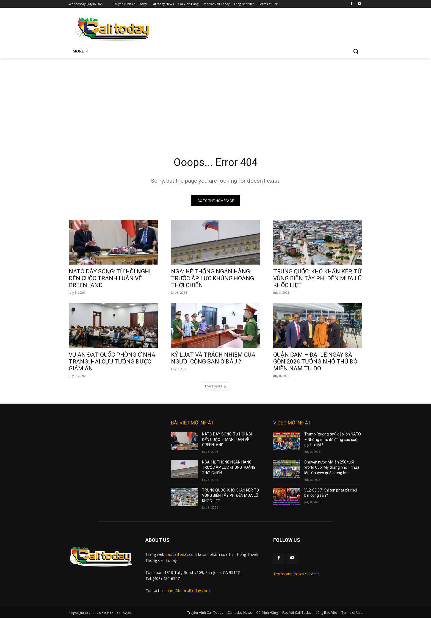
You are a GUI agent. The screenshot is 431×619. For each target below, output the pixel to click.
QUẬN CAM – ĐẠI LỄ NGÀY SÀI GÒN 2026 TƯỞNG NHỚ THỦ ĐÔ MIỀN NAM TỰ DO (315, 362)
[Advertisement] (215, 98)
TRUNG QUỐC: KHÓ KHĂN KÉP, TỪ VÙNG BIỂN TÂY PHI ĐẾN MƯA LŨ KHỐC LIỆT (317, 279)
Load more (215, 387)
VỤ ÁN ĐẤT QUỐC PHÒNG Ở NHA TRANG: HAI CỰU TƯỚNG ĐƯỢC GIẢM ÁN (112, 362)
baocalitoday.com (181, 555)
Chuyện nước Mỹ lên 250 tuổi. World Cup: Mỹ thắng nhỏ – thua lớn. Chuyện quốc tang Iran (331, 468)
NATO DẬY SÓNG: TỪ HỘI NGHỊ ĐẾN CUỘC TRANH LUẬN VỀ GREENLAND (110, 279)
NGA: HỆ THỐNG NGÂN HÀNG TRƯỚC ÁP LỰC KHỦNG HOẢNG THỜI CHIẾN (212, 279)
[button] (355, 51)
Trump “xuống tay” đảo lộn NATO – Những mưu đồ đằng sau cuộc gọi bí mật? (332, 440)
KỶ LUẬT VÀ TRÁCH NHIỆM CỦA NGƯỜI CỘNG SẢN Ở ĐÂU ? (213, 359)
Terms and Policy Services (296, 574)
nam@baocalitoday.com (188, 591)
